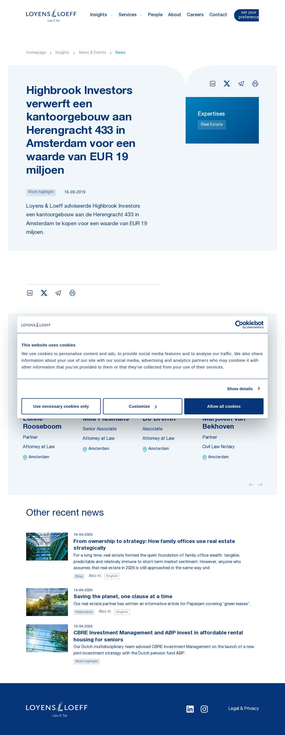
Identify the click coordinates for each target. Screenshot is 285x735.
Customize (143, 406)
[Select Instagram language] (204, 709)
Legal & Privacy (243, 709)
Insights (62, 53)
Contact (218, 15)
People (155, 15)
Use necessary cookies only (61, 406)
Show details (240, 388)
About (174, 15)
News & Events (92, 53)
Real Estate (212, 125)
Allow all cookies (224, 406)
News (121, 53)
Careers (195, 15)
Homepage (36, 53)
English (112, 576)
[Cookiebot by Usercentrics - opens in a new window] (239, 324)
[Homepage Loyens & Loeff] (51, 15)
